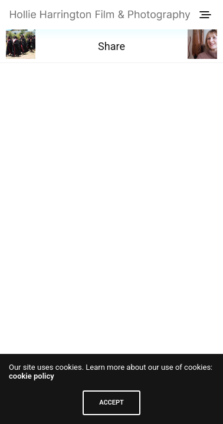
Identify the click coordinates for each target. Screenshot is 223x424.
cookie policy (31, 376)
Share (111, 46)
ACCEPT (111, 402)
